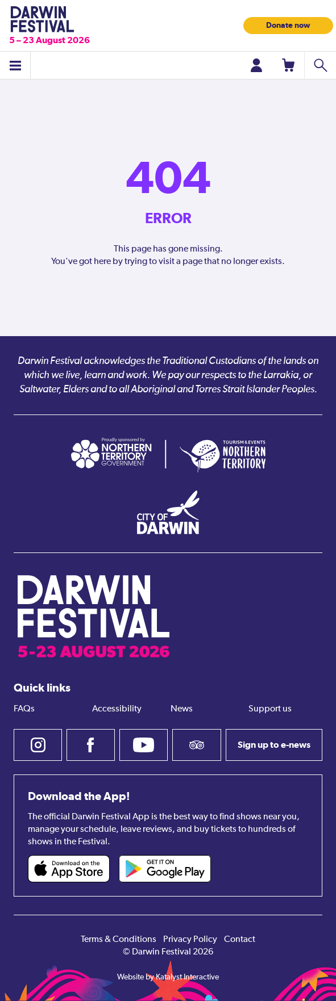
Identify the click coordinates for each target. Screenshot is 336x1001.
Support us (270, 709)
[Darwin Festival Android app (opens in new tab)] (165, 868)
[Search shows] (320, 65)
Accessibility (117, 709)
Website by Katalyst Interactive (168, 977)
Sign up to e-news (274, 744)
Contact (239, 939)
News (182, 709)
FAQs (24, 709)
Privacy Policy (190, 939)
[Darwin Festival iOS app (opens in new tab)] (69, 868)
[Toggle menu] (15, 65)
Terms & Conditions (118, 939)
